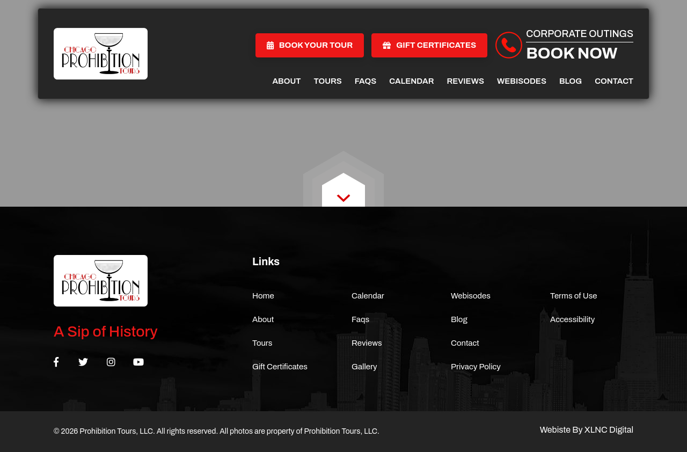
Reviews (465, 81)
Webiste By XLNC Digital (586, 429)
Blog (570, 81)
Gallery (364, 366)
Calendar (411, 81)
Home (263, 295)
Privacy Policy (476, 366)
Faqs (365, 81)
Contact (614, 81)
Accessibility (572, 319)
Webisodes (521, 81)
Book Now (571, 53)
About (286, 81)
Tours (328, 81)
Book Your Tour (310, 45)
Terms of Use (573, 295)
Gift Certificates (429, 45)
